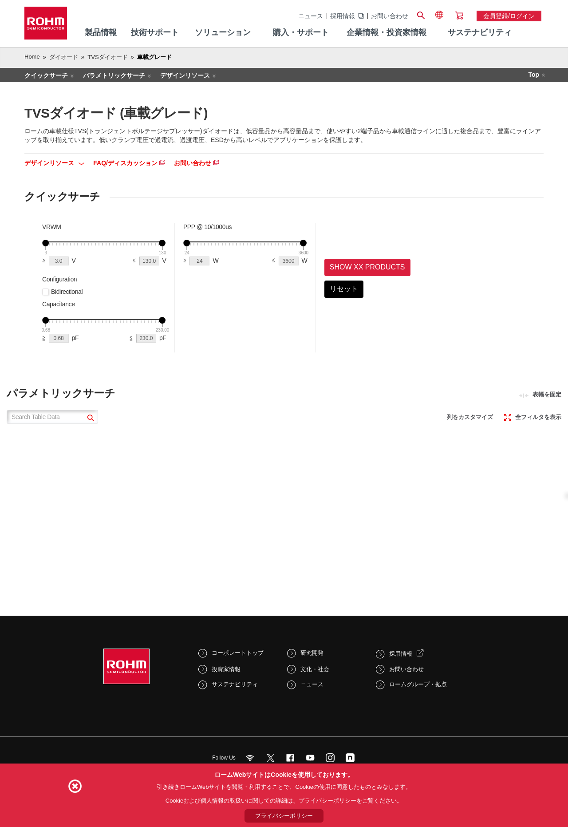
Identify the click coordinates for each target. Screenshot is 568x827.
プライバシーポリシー (284, 815)
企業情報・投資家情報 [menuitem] (386, 32)
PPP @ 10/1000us (207, 226)
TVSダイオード (107, 57)
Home (32, 56)
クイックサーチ (46, 75)
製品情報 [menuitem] (101, 32)
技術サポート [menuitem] (155, 32)
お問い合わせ (389, 16)
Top (533, 74)
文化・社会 (314, 669)
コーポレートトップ (238, 652)
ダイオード (63, 57)
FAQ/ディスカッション (129, 162)
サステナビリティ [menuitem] (480, 32)
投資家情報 (226, 669)
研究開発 (311, 652)
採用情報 (342, 16)
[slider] (45, 243)
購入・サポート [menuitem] (301, 32)
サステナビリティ (235, 684)
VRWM (51, 226)
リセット (344, 289)
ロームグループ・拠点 (418, 684)
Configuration (59, 279)
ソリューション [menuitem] (223, 32)
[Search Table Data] (52, 417)
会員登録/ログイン (509, 16)
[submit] (89, 419)
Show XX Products (367, 267)
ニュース (310, 16)
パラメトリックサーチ (114, 75)
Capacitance (58, 304)
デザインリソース (185, 75)
